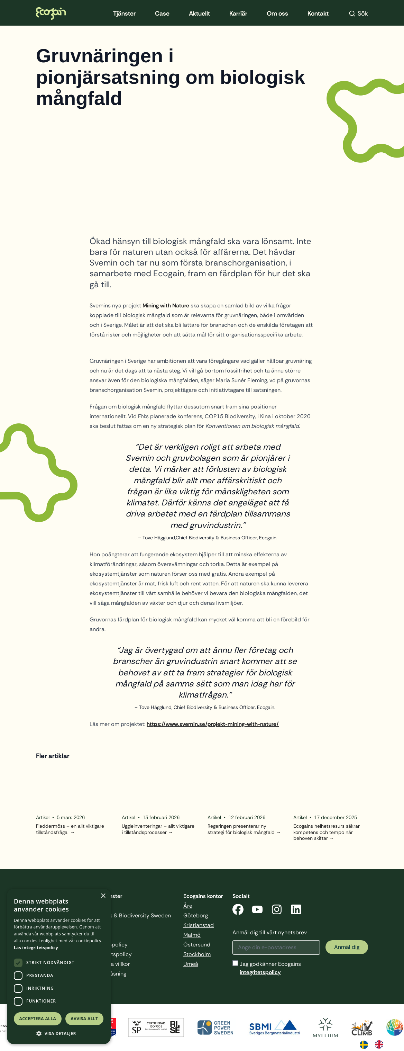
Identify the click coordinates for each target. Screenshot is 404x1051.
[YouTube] (257, 910)
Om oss (277, 13)
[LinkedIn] (296, 910)
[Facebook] (238, 910)
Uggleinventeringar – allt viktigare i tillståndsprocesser (158, 829)
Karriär (238, 13)
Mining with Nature (166, 305)
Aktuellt (199, 13)
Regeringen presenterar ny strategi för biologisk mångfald (241, 829)
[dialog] (59, 966)
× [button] (102, 896)
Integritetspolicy (111, 954)
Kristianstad (198, 925)
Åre (187, 905)
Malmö (192, 934)
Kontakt (318, 13)
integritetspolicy (260, 972)
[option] (380, 1044)
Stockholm (197, 954)
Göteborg (195, 915)
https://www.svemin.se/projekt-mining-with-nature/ (213, 724)
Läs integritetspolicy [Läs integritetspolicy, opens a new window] (36, 948)
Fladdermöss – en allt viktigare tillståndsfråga (70, 829)
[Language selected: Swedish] (375, 1044)
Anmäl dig (346, 947)
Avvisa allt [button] (84, 1019)
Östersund (196, 944)
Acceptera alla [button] (37, 1019)
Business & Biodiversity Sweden (130, 915)
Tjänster (124, 13)
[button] (59, 1033)
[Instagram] (276, 910)
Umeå (190, 964)
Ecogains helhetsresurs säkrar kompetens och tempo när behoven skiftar (326, 832)
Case (162, 13)
